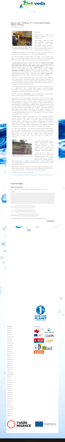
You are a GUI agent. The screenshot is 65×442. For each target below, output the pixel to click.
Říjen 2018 (9, 376)
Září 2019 (9, 357)
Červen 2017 (10, 398)
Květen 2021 (10, 330)
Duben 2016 (9, 413)
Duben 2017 (9, 402)
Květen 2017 (10, 400)
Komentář (32, 191)
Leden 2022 (9, 328)
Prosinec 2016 (10, 407)
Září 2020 (9, 341)
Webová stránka (14, 215)
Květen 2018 (10, 386)
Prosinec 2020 (10, 336)
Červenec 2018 (10, 382)
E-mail (12, 211)
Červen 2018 (10, 384)
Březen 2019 (10, 367)
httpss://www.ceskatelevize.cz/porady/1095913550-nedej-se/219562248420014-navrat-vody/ (32, 175)
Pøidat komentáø (50, 221)
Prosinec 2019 (10, 353)
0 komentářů (21, 27)
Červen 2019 (10, 361)
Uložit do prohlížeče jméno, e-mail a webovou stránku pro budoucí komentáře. (29, 218)
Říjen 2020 (9, 339)
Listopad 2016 (10, 409)
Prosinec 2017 (10, 390)
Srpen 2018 (9, 380)
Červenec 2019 (10, 359)
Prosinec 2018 (10, 372)
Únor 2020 (9, 351)
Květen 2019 (10, 363)
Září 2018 (9, 378)
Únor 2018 (9, 388)
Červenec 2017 (10, 396)
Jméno (12, 207)
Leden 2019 (9, 369)
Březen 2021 (10, 332)
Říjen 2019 (9, 355)
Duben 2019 (9, 365)
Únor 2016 (9, 415)
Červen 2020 (10, 345)
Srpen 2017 (9, 394)
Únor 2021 (9, 334)
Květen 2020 (10, 347)
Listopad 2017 (10, 392)
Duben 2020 (9, 349)
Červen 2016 (10, 411)
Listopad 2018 (10, 374)
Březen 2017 (10, 405)
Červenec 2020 (10, 343)
